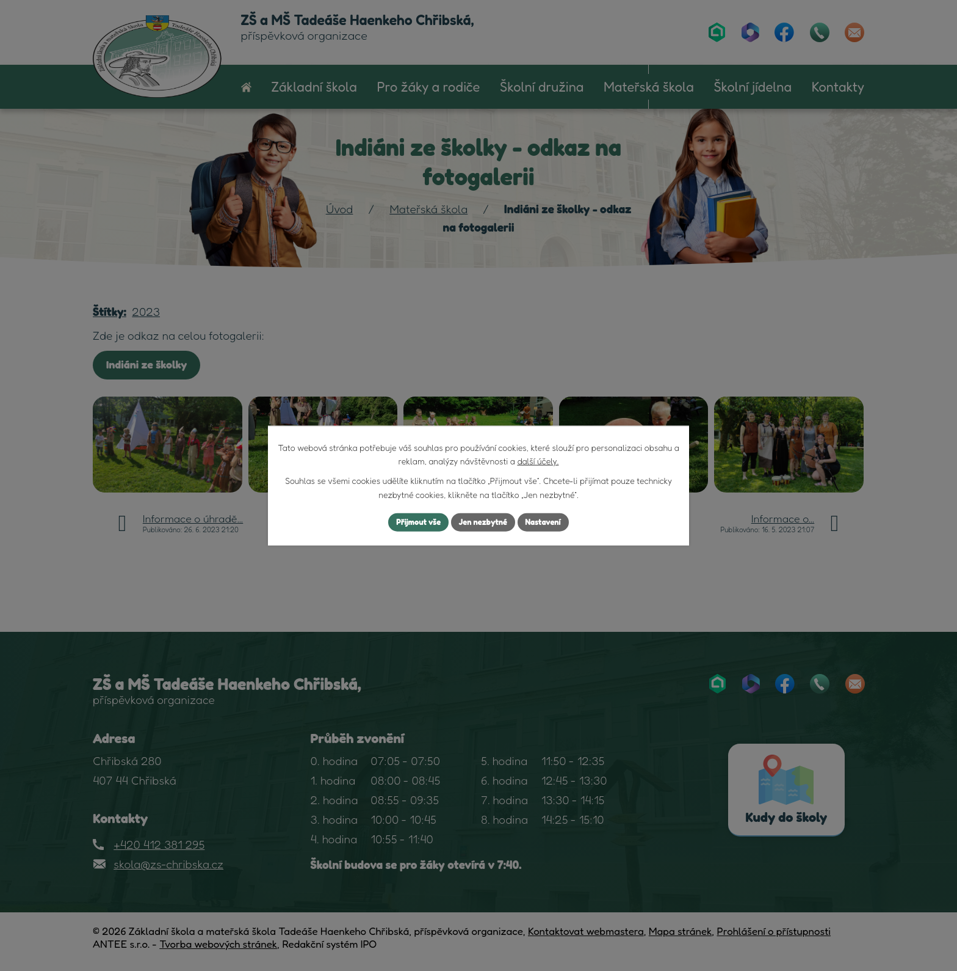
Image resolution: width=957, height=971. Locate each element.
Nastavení (548, 522)
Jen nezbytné (483, 522)
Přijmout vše (413, 522)
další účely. (537, 460)
